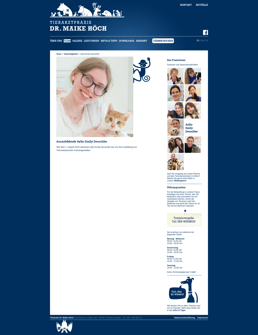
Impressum (202, 318)
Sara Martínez (174, 144)
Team (67, 40)
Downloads (126, 40)
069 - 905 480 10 (134, 318)
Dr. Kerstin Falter (192, 76)
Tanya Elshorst (173, 93)
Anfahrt (141, 40)
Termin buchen (163, 40)
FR (206, 40)
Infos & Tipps (109, 40)
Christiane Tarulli (191, 93)
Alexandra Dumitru (191, 110)
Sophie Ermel (189, 144)
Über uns (56, 40)
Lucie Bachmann (175, 162)
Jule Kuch (174, 128)
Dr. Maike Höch (174, 76)
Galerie (77, 40)
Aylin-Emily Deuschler (191, 128)
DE (198, 40)
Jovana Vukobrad (174, 110)
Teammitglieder (71, 54)
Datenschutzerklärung (184, 318)
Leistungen (91, 40)
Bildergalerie (180, 181)
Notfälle (202, 4)
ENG (202, 40)
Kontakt (186, 4)
